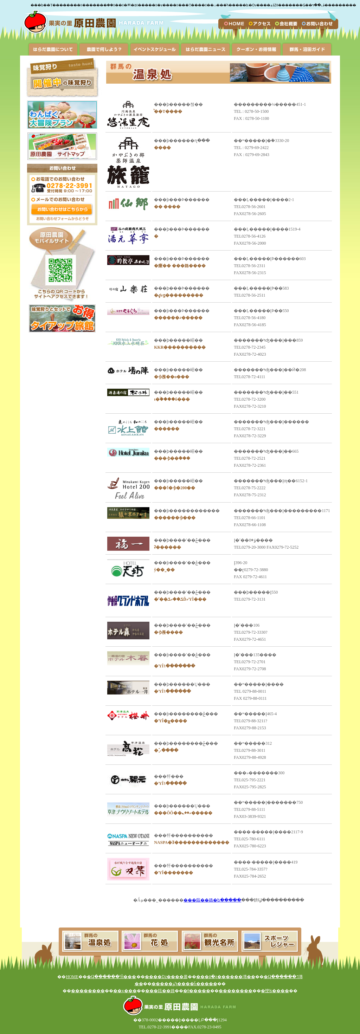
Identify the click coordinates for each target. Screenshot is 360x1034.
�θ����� (197, 990)
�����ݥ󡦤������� (163, 983)
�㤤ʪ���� (275, 990)
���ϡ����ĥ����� (196, 983)
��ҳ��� (125, 990)
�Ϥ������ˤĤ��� (111, 976)
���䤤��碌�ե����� (212, 900)
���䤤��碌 (160, 990)
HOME (72, 976)
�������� (88, 990)
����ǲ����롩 (166, 976)
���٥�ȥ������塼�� (225, 976)
